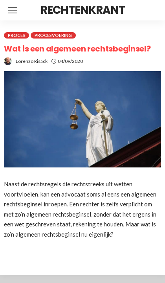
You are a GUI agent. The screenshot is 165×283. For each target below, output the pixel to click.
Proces (16, 35)
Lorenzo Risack (32, 61)
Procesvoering (53, 35)
